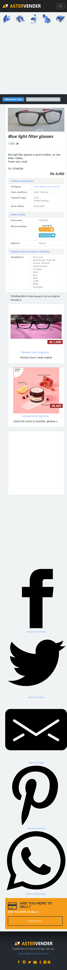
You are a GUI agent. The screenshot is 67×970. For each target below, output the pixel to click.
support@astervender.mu (33, 953)
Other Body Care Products (47, 186)
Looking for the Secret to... (36, 416)
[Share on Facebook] (36, 600)
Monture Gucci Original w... (36, 352)
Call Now (46, 229)
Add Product (35, 921)
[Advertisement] (33, 60)
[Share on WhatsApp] (36, 862)
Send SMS (47, 235)
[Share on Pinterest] (36, 797)
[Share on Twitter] (36, 666)
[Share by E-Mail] (36, 731)
